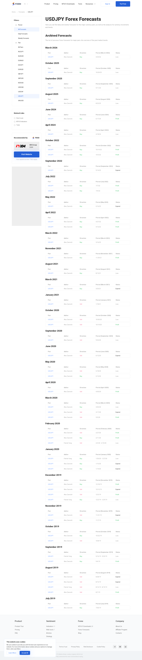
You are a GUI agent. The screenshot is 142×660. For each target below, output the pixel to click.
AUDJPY (20, 51)
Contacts (119, 633)
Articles (49, 633)
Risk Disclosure (88, 647)
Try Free (123, 4)
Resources (89, 4)
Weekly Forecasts (23, 38)
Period (20, 25)
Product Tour (19, 626)
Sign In (107, 4)
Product (47, 4)
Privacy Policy (75, 647)
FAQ (16, 633)
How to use (19, 118)
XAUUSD (21, 100)
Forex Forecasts (83, 630)
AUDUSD (21, 56)
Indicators (50, 626)
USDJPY (20, 96)
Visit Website (26, 154)
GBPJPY (20, 74)
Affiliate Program (121, 630)
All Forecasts (22, 29)
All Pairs (20, 47)
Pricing (55, 4)
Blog (79, 633)
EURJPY (20, 65)
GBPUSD (20, 78)
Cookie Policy (101, 647)
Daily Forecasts (23, 34)
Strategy (49, 636)
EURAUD (20, 60)
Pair (19, 43)
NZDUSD (20, 83)
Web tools (50, 630)
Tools (80, 4)
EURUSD (20, 69)
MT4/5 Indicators (21, 121)
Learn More (12, 653)
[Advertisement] (26, 196)
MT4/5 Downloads (68, 4)
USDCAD (21, 87)
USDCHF (20, 91)
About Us (119, 626)
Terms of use (63, 647)
